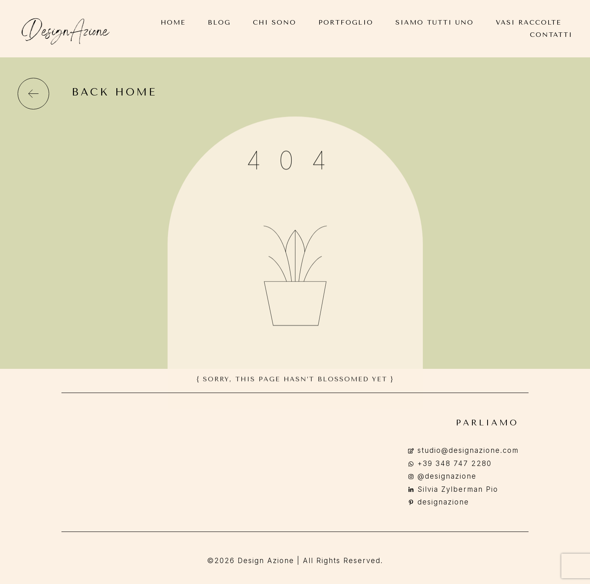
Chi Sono (274, 22)
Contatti (551, 35)
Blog (219, 22)
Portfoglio (345, 22)
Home (173, 22)
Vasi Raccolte (528, 22)
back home (114, 92)
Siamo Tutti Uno (434, 22)
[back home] (33, 93)
